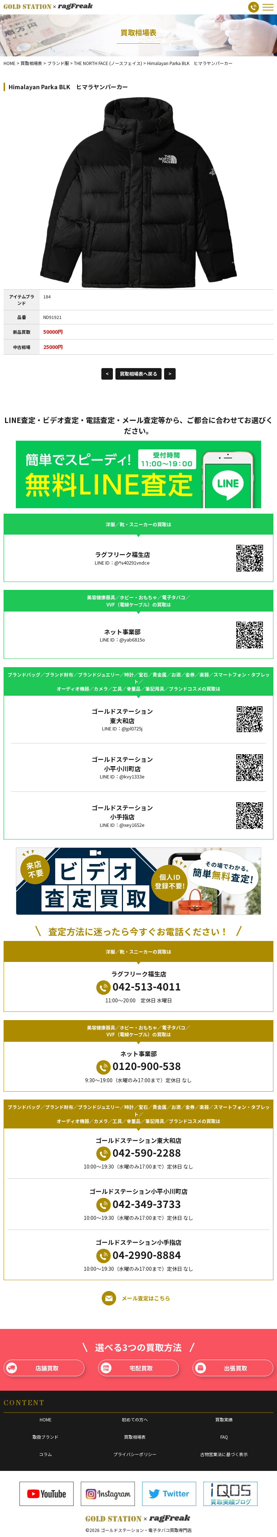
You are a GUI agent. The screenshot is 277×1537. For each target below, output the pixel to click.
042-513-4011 (138, 987)
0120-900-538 (138, 1066)
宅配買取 (127, 1368)
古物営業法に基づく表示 (224, 1454)
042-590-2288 (138, 1153)
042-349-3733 (138, 1204)
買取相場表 (135, 1437)
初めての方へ (135, 1419)
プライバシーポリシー (135, 1454)
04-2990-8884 (138, 1255)
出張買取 (221, 1368)
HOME (46, 1419)
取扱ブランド (45, 1437)
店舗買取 (32, 1368)
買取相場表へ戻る (138, 373)
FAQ (224, 1437)
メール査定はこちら (136, 1298)
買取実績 (224, 1419)
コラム (45, 1454)
